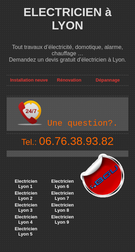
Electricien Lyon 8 (62, 207)
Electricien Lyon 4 (26, 219)
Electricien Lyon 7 (62, 195)
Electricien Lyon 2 (26, 195)
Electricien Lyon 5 (26, 231)
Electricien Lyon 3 (26, 207)
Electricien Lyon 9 (62, 219)
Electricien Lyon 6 (62, 183)
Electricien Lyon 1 (26, 183)
